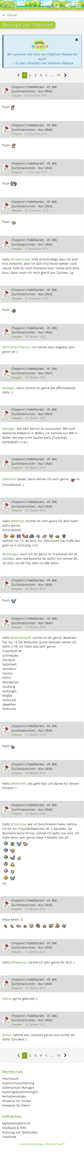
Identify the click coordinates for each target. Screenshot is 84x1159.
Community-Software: (42, 1144)
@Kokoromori (20, 259)
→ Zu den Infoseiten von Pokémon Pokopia (42, 63)
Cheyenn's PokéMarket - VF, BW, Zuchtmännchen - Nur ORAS (34, 89)
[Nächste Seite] (65, 75)
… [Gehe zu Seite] (52, 75)
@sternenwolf (21, 638)
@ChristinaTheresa (16, 347)
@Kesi (6, 999)
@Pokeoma (18, 962)
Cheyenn (16, 95)
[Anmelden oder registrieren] (67, 5)
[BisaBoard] (9, 5)
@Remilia (9, 479)
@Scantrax (18, 824)
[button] (78, 5)
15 (58, 75)
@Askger (8, 388)
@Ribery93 (18, 783)
